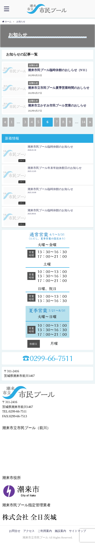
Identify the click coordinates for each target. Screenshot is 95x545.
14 (83, 122)
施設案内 (60, 531)
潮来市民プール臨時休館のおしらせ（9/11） (58, 70)
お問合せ (14, 531)
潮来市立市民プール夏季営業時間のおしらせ (58, 87)
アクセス (29, 531)
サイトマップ (77, 531)
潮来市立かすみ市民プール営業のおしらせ (57, 105)
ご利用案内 (45, 531)
